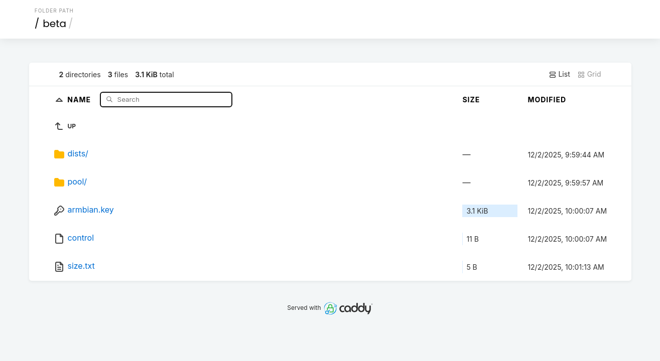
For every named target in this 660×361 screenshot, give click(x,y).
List (559, 74)
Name (80, 99)
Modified (546, 99)
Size (471, 99)
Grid (589, 74)
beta (54, 24)
